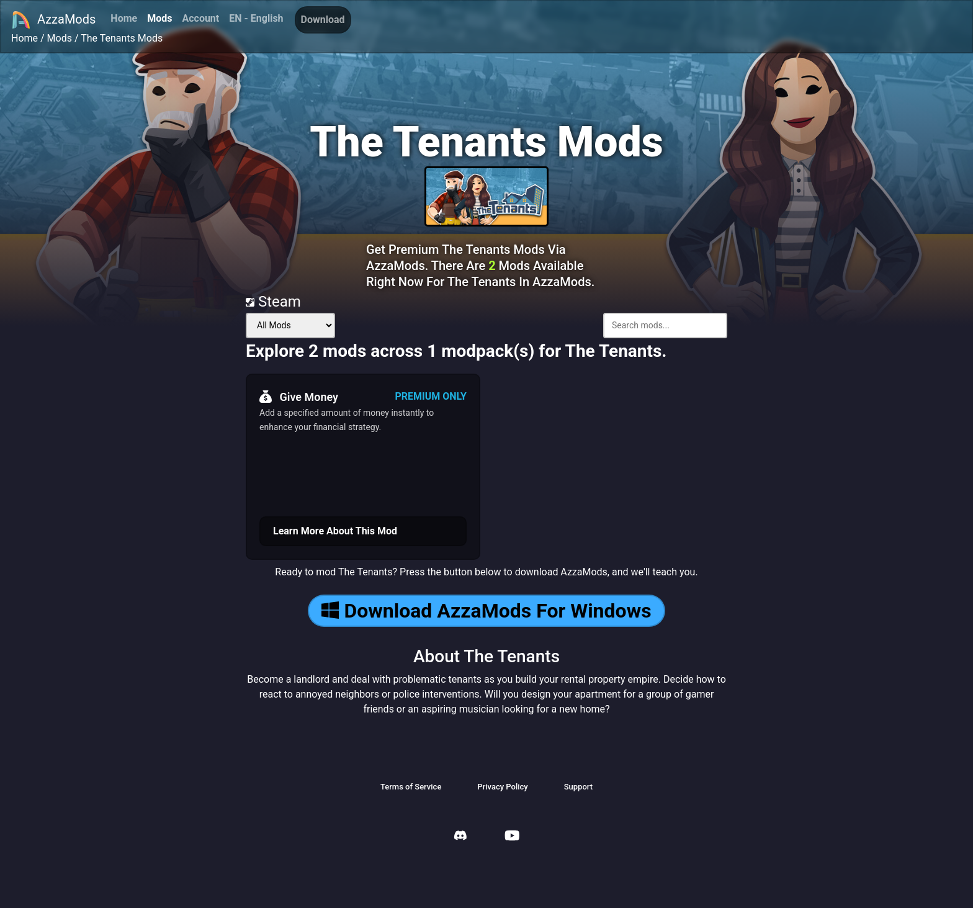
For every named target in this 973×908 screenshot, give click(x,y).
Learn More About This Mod (335, 531)
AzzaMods (53, 20)
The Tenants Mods (122, 38)
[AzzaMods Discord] (460, 837)
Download (323, 19)
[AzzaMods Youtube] (511, 837)
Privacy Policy (502, 786)
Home (123, 18)
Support (578, 786)
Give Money (298, 396)
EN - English (256, 18)
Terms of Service (410, 786)
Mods (159, 18)
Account (200, 18)
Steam (273, 301)
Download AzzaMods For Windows (486, 611)
